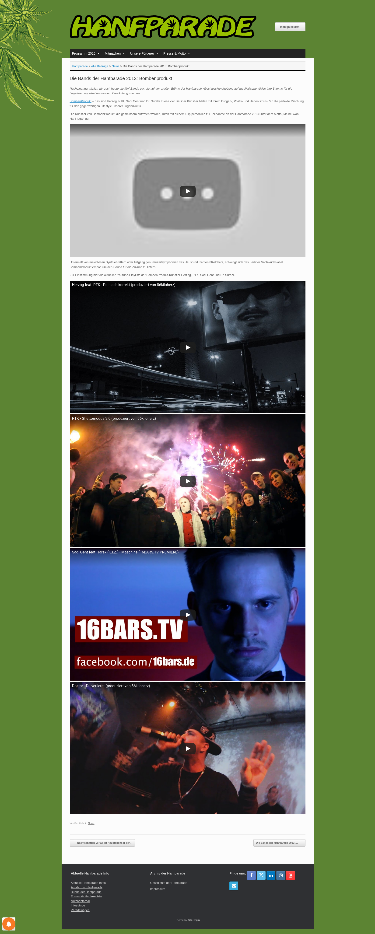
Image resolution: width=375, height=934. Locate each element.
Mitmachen (115, 53)
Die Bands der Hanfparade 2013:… (279, 843)
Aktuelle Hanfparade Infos (88, 883)
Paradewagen (80, 910)
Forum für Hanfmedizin (86, 896)
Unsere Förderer (144, 53)
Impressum (157, 889)
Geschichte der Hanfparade (168, 883)
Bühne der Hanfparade (86, 892)
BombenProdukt (80, 101)
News (91, 823)
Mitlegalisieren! (290, 26)
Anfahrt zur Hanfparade (86, 887)
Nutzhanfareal (80, 901)
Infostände (78, 905)
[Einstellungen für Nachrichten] (8, 924)
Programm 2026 (86, 53)
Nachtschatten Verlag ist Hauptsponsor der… (102, 843)
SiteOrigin (194, 920)
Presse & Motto (176, 53)
